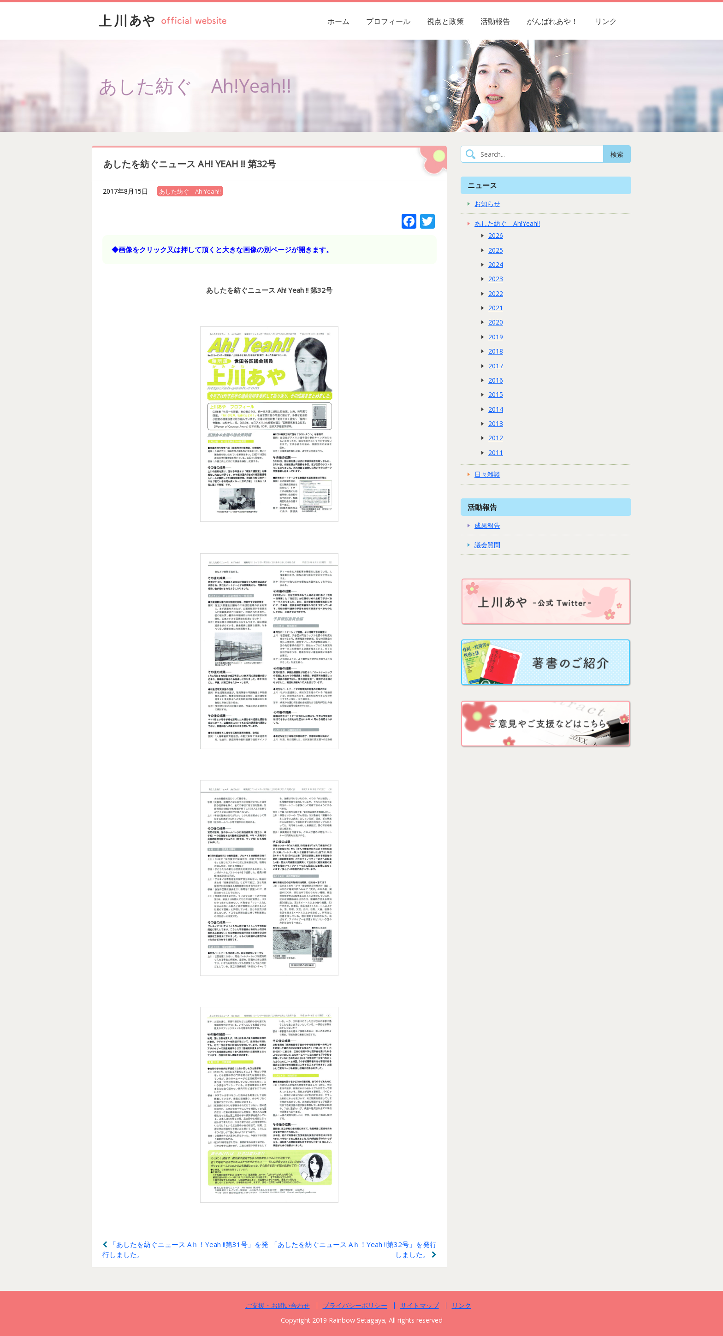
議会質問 (487, 544)
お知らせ (487, 203)
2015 (495, 394)
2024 (495, 264)
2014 (495, 409)
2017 (495, 365)
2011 (495, 452)
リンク (606, 21)
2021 (495, 307)
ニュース (482, 185)
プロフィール (388, 21)
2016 (495, 380)
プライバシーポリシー (355, 1305)
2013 (495, 423)
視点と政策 (445, 21)
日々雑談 (487, 474)
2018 (495, 351)
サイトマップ (419, 1305)
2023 (495, 278)
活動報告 (495, 21)
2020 (495, 322)
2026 (495, 235)
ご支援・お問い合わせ (277, 1305)
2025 (495, 250)
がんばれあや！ (552, 21)
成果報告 (487, 525)
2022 (495, 293)
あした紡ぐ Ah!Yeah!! (190, 191)
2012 (495, 437)
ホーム (338, 21)
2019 (495, 336)
